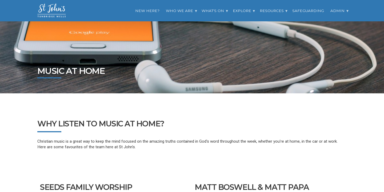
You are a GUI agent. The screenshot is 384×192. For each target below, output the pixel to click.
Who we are (179, 11)
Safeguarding (308, 11)
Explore (242, 11)
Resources (272, 11)
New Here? (147, 11)
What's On (213, 11)
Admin (337, 11)
